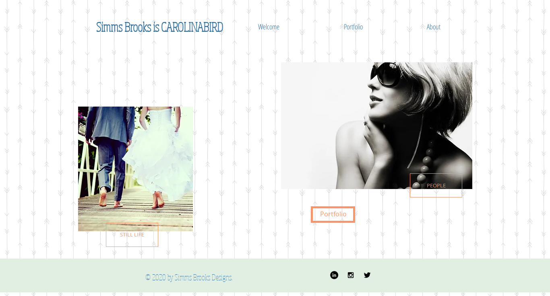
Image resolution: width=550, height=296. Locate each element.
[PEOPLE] (436, 185)
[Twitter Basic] (367, 275)
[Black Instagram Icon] (351, 275)
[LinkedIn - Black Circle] (334, 275)
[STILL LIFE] (132, 235)
